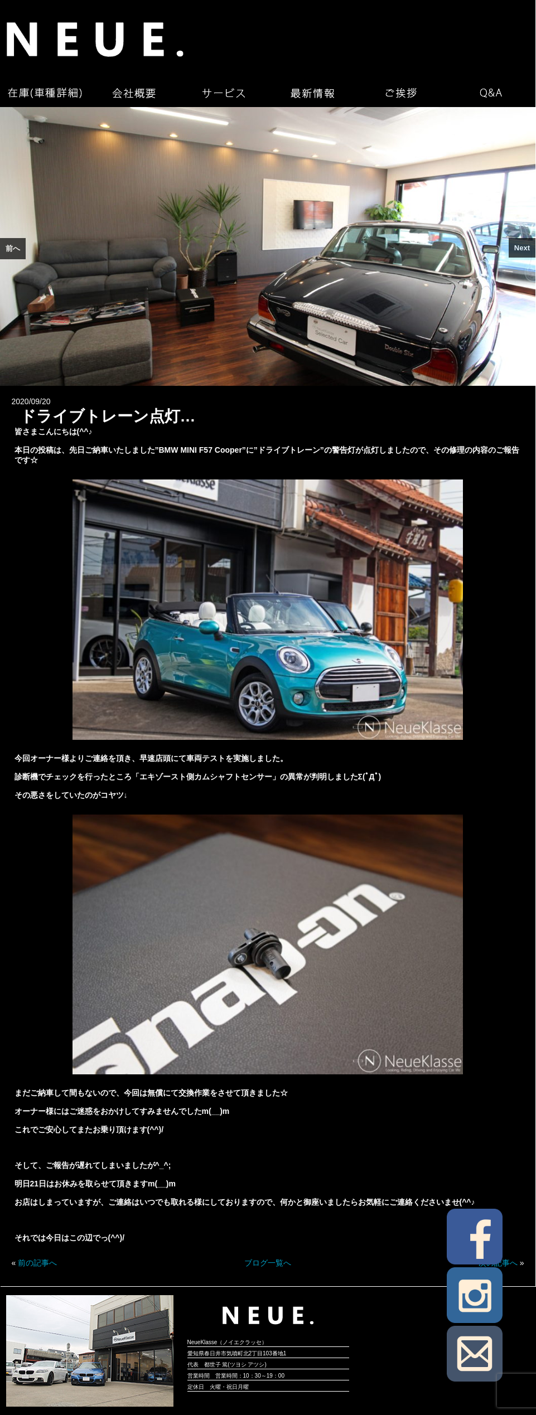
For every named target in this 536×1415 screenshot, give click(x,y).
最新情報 (312, 93)
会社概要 (133, 93)
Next (522, 248)
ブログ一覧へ (267, 1262)
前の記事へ (37, 1262)
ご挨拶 (401, 93)
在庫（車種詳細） (44, 93)
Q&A (490, 93)
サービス (223, 93)
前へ (13, 248)
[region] (267, 246)
